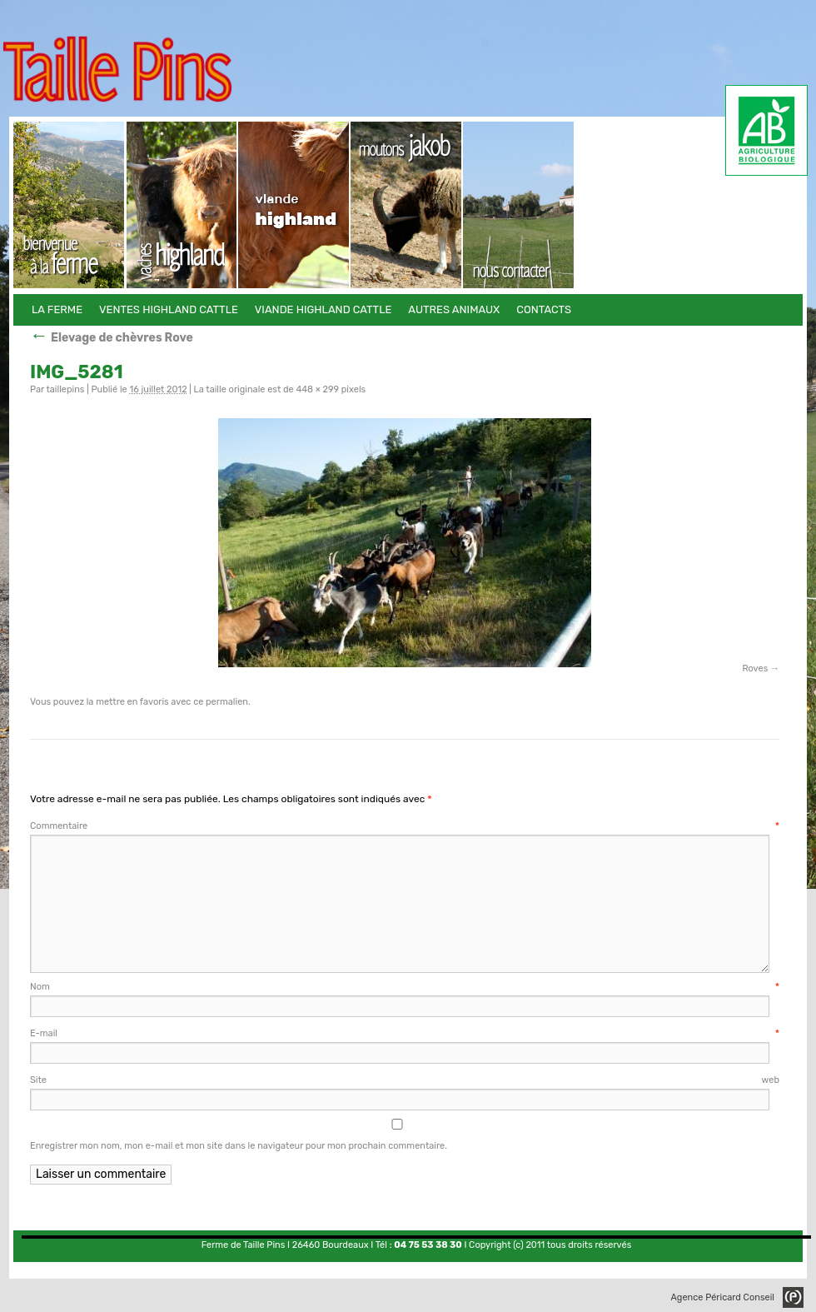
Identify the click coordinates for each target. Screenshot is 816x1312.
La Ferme (69, 205)
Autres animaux (407, 205)
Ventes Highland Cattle (182, 205)
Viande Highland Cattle (294, 205)
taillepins (65, 389)
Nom (404, 986)
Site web (404, 1080)
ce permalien (220, 701)
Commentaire (404, 826)
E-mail (404, 1033)
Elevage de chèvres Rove (111, 338)
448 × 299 (317, 389)
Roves (755, 668)
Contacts (519, 205)
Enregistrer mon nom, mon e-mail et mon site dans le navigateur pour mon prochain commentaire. (238, 1145)
